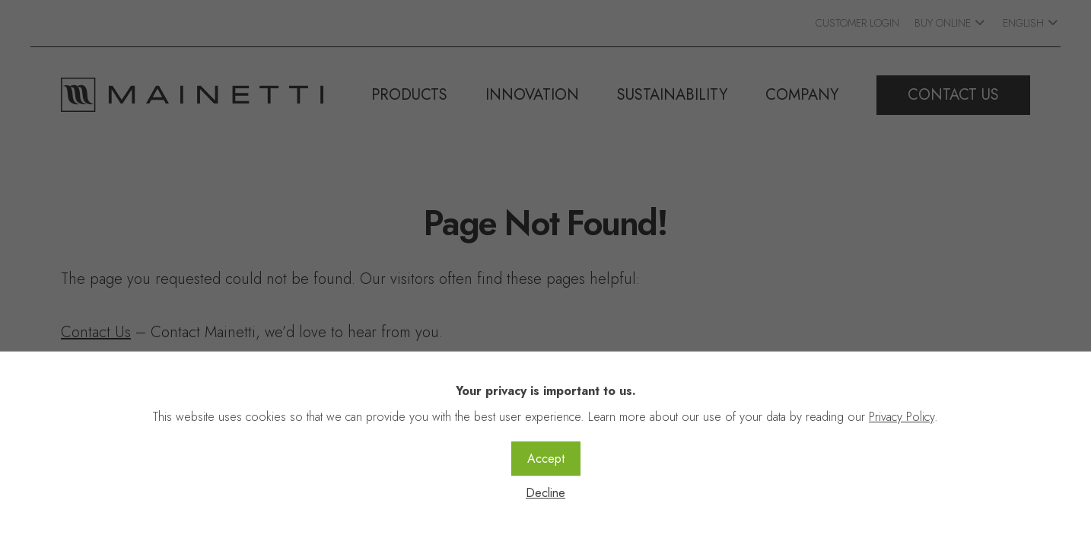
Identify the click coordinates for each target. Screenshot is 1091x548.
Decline (545, 493)
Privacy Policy (901, 416)
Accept (546, 458)
